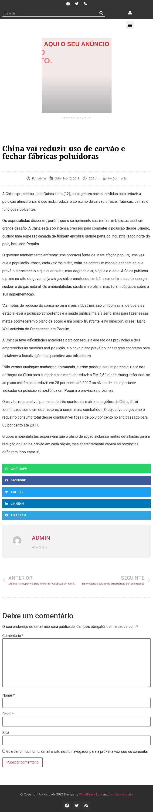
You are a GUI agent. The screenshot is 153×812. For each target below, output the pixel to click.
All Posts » (39, 547)
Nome (8, 695)
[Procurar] (101, 13)
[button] (130, 25)
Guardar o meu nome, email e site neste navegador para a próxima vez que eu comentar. (77, 752)
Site (5, 733)
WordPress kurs (90, 794)
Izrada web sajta (121, 794)
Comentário (13, 636)
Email (8, 714)
